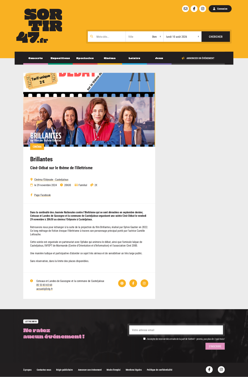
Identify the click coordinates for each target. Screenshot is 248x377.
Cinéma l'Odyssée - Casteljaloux (51, 179)
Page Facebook (42, 195)
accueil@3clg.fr (44, 289)
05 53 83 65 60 (44, 285)
